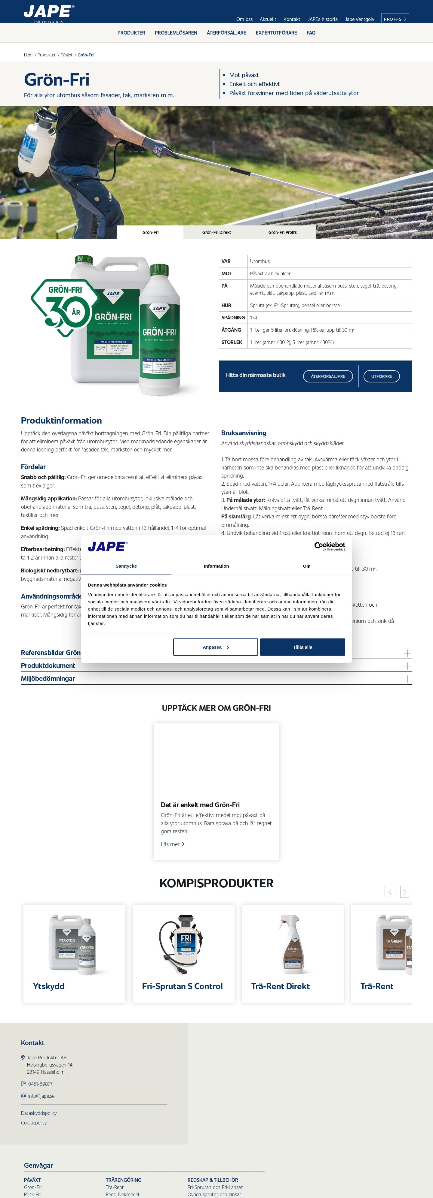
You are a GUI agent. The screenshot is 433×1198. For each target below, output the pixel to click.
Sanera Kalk (262, 1135)
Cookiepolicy (37, 1130)
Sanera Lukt (262, 1142)
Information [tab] (216, 565)
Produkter (131, 38)
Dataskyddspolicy (42, 1121)
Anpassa (216, 647)
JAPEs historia (323, 19)
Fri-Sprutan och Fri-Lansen (360, 1072)
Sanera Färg (262, 1127)
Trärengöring (268, 1065)
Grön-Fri (177, 1072)
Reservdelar (344, 1115)
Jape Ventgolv (359, 19)
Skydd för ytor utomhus (200, 1106)
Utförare (378, 378)
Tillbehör (341, 1108)
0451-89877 (43, 1091)
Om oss (244, 19)
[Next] (402, 898)
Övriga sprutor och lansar (358, 1079)
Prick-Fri (176, 1079)
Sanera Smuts (265, 1099)
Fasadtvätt (182, 1125)
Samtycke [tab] (126, 565)
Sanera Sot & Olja (268, 1106)
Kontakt (292, 19)
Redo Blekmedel (266, 1079)
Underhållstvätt (184, 1132)
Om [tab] (306, 565)
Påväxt (66, 54)
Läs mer (174, 848)
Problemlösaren (176, 38)
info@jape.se (44, 1103)
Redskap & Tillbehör (357, 1065)
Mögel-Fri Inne (183, 1094)
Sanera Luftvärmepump (275, 1120)
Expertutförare (276, 38)
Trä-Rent (259, 1072)
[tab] (150, 232)
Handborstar (345, 1101)
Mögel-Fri (178, 1087)
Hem (28, 54)
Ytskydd (176, 1113)
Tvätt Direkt (180, 1147)
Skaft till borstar (349, 1094)
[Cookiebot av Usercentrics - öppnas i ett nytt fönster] (319, 546)
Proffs (395, 19)
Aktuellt (268, 19)
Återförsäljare (226, 38)
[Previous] (388, 897)
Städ (256, 1091)
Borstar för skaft (349, 1087)
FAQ (311, 38)
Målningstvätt (182, 1139)
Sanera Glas (262, 1113)
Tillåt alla (302, 647)
